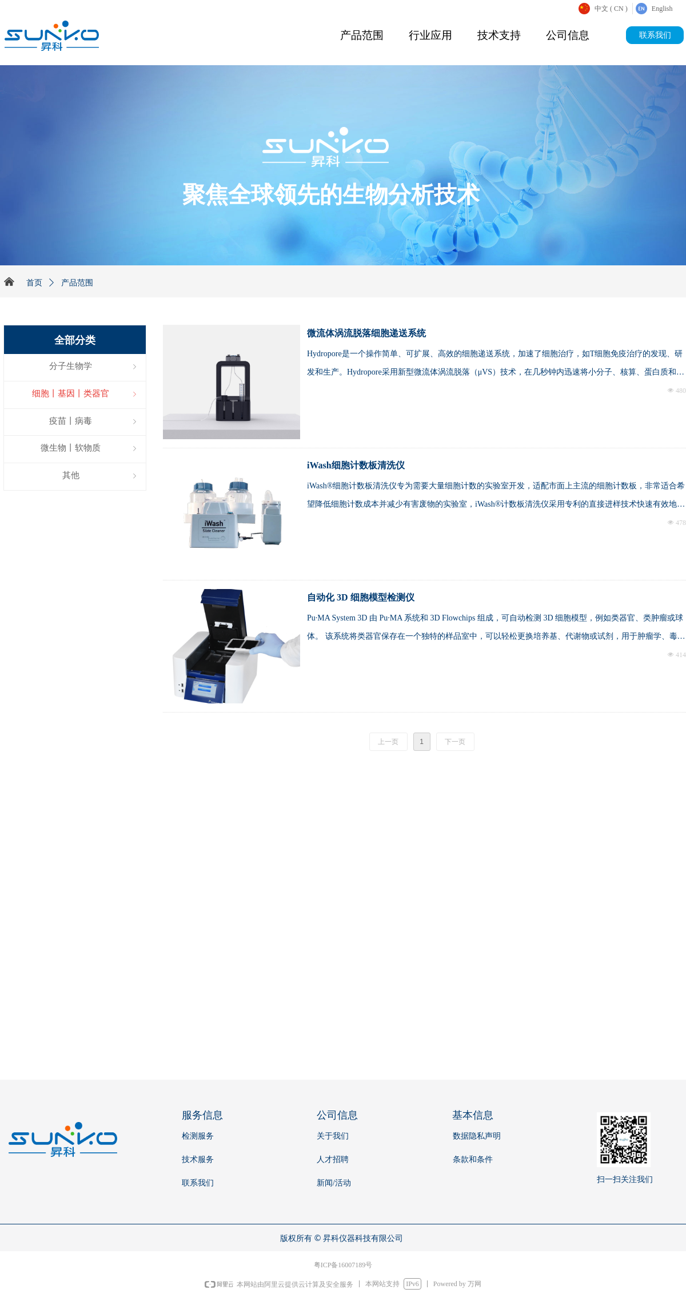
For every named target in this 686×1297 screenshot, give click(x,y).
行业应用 (430, 35)
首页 (34, 283)
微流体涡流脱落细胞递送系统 (366, 333)
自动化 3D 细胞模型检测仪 (360, 597)
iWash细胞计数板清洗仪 (356, 465)
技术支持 (499, 35)
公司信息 (567, 35)
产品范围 (362, 35)
